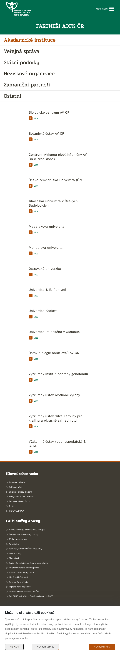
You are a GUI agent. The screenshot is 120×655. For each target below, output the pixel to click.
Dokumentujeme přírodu (19, 501)
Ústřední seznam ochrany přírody (23, 534)
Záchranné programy (18, 539)
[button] (105, 9)
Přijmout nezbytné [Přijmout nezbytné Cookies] (45, 647)
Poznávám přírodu (17, 482)
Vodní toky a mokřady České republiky (25, 548)
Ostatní (12, 96)
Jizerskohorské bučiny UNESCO (22, 572)
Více (33, 118)
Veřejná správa (21, 51)
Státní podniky (21, 62)
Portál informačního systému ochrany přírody (28, 563)
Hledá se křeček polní (18, 577)
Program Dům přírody (18, 582)
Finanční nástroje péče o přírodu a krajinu (27, 529)
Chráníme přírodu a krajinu (20, 492)
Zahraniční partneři (27, 85)
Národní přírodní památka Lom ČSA (24, 591)
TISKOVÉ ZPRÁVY (16, 511)
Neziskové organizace (29, 73)
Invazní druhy (15, 553)
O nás (11, 506)
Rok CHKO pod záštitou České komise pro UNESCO (31, 596)
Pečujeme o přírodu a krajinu (21, 496)
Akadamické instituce (29, 40)
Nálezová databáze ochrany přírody (24, 567)
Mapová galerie (15, 558)
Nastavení (14, 647)
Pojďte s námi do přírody (19, 586)
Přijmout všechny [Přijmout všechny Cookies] (102, 647)
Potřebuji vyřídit (15, 487)
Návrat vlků (14, 544)
